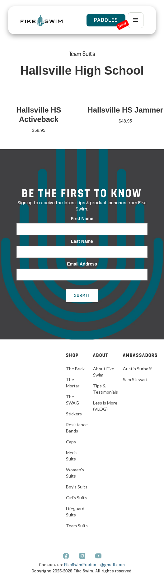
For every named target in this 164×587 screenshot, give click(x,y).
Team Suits (82, 54)
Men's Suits (71, 455)
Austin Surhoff (137, 368)
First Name (82, 218)
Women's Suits (75, 472)
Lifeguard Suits (75, 511)
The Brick (75, 368)
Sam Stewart (135, 379)
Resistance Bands (77, 427)
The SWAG (72, 399)
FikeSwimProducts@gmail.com (94, 565)
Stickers (74, 413)
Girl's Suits (76, 497)
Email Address (82, 263)
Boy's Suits (76, 486)
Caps (71, 441)
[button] (135, 20)
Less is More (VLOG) (105, 406)
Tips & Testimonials (105, 389)
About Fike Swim (103, 371)
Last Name (82, 241)
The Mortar (72, 382)
